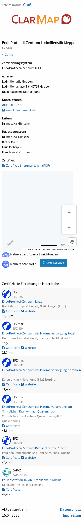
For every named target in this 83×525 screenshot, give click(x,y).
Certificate (11, 311)
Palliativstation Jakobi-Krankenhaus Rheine (32, 480)
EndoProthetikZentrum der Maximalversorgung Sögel (39, 333)
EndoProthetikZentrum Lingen (23, 301)
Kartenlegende (53, 262)
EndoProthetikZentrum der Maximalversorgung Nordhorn (41, 370)
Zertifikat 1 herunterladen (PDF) (26, 165)
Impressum (72, 515)
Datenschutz (70, 509)
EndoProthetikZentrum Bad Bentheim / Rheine (34, 448)
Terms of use (33, 249)
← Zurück (8, 55)
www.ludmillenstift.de (18, 110)
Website (28, 311)
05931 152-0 (11, 105)
